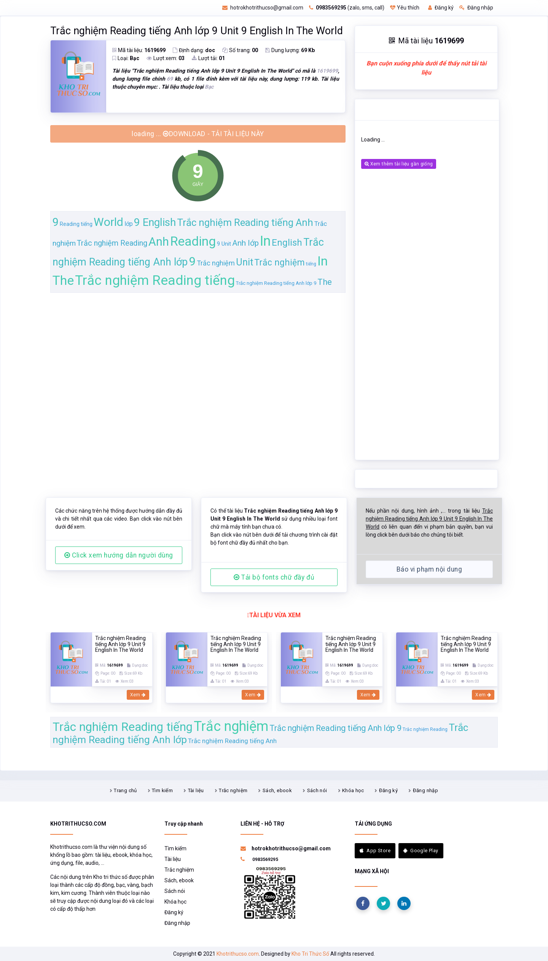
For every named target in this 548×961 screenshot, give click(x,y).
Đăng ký (441, 8)
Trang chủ (125, 790)
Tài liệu (196, 790)
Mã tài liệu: (139, 50)
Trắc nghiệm (233, 790)
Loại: (125, 58)
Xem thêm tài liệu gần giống (399, 164)
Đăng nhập (476, 8)
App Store (375, 850)
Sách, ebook (277, 790)
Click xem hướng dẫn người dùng (118, 555)
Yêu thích (404, 8)
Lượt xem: (166, 58)
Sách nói (317, 790)
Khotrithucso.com (238, 954)
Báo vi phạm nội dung (429, 569)
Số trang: (240, 50)
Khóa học (353, 790)
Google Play (420, 850)
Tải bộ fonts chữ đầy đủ (274, 577)
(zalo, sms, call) (346, 8)
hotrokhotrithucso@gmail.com (262, 8)
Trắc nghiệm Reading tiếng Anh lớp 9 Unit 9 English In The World (196, 31)
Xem (138, 694)
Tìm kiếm (162, 790)
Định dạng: (194, 50)
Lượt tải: (208, 58)
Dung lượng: (290, 50)
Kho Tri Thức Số (310, 954)
